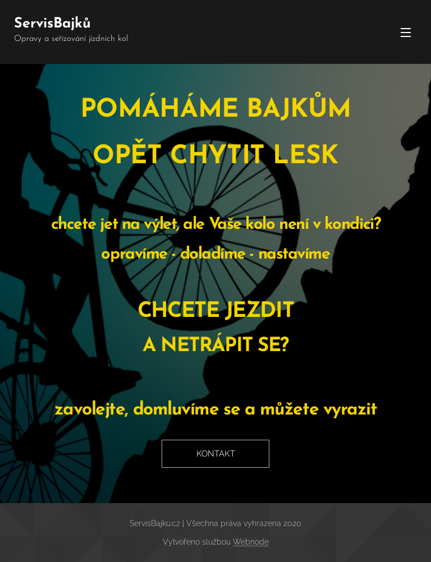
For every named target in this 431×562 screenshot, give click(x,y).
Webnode (251, 541)
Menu (406, 32)
